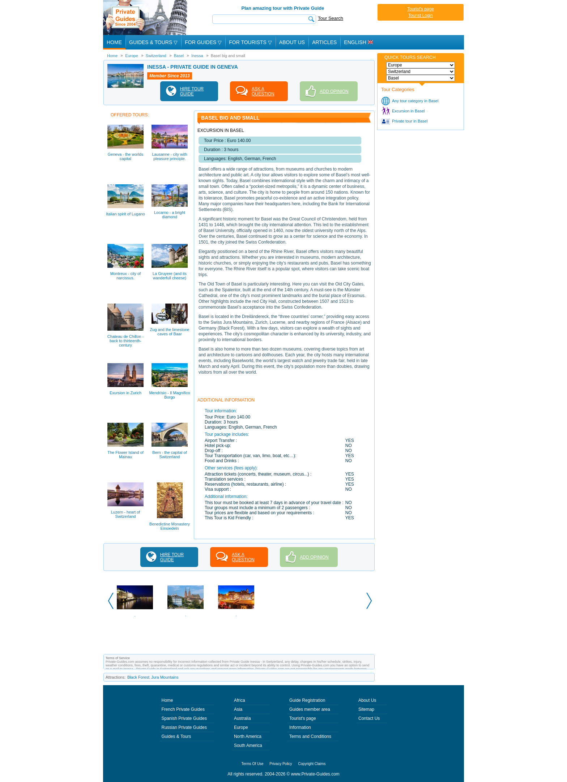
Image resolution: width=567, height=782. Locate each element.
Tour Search (330, 18)
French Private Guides (183, 709)
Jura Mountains (164, 677)
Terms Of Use (253, 764)
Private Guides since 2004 (146, 17)
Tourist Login (420, 15)
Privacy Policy (280, 764)
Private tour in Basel (409, 121)
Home (114, 42)
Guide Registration (307, 700)
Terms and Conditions (310, 736)
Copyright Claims (311, 764)
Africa (239, 700)
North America (247, 736)
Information (300, 727)
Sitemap (366, 709)
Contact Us (369, 718)
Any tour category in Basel (415, 101)
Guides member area (309, 709)
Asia (238, 709)
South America (248, 745)
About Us (292, 42)
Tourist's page (420, 9)
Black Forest (138, 677)
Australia (242, 718)
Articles (324, 42)
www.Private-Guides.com (315, 774)
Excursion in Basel (408, 111)
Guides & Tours (176, 736)
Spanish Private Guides (184, 718)
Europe (241, 727)
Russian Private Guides (184, 727)
